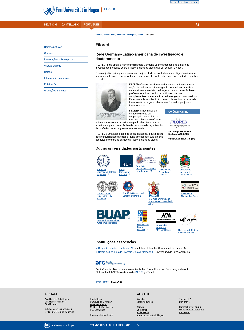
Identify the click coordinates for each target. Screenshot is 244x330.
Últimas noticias (53, 47)
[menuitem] (66, 47)
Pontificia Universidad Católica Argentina (106, 172)
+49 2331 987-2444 (62, 309)
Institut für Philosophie (126, 35)
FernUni (99, 35)
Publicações (51, 84)
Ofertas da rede (52, 65)
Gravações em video (55, 90)
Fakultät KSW (109, 35)
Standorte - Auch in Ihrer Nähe (115, 325)
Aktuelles (141, 299)
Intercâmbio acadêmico (57, 78)
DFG (137, 272)
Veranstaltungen (145, 302)
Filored (140, 35)
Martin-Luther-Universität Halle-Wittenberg (107, 195)
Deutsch (50, 24)
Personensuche (97, 310)
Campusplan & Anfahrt (101, 302)
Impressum (184, 312)
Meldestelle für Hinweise (101, 307)
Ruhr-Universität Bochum (126, 171)
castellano (70, 24)
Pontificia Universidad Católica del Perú (133, 193)
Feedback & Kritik (98, 304)
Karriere (140, 307)
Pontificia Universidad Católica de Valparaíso (146, 168)
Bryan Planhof (102, 282)
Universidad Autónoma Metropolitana (166, 226)
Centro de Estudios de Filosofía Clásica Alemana (124, 252)
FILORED (109, 9)
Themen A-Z (185, 299)
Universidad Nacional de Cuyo (189, 194)
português (91, 24)
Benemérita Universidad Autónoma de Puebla (108, 221)
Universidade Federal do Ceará (165, 171)
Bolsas (48, 71)
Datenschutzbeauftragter (191, 309)
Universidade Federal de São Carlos (188, 231)
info (54, 312)
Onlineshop (142, 310)
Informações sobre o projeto (59, 59)
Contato (48, 53)
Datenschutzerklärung (190, 307)
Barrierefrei (184, 302)
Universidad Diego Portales (143, 226)
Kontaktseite (96, 299)
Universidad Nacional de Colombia (185, 171)
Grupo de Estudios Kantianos (114, 248)
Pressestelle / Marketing (101, 315)
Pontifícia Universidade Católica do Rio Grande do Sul (160, 200)
